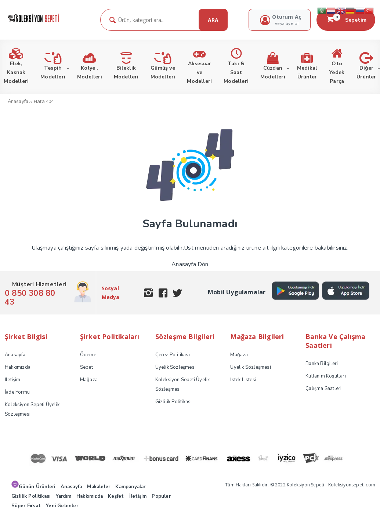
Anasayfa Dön (189, 264)
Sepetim (345, 19)
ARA (213, 19)
